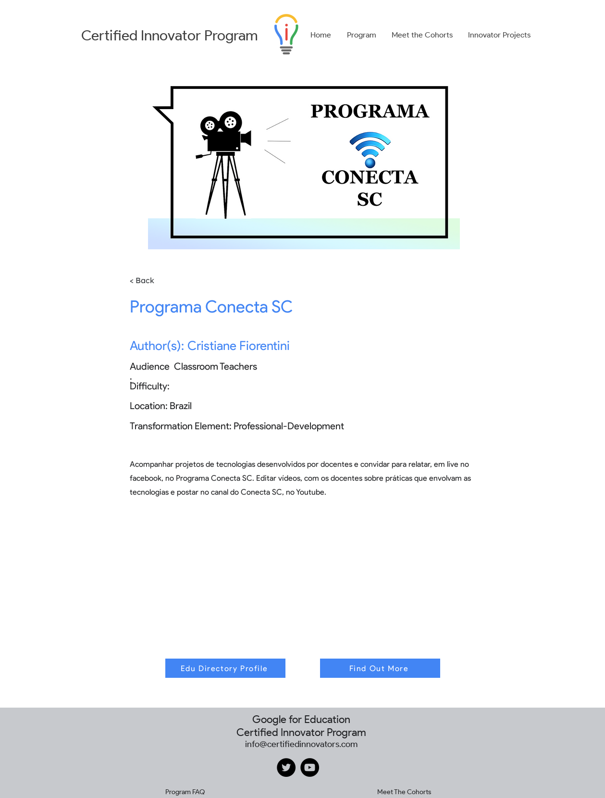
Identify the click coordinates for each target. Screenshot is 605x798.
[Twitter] (286, 767)
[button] (361, 35)
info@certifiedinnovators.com (301, 744)
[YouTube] (309, 767)
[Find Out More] (380, 668)
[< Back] (156, 280)
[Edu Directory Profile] (225, 668)
